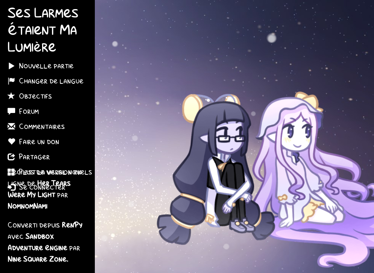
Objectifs (30, 95)
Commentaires (36, 126)
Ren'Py (72, 225)
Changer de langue (45, 80)
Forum (23, 111)
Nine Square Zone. (38, 260)
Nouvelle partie (41, 65)
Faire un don (33, 141)
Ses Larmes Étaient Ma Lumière (43, 31)
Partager (29, 156)
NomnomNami (27, 206)
